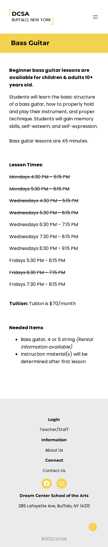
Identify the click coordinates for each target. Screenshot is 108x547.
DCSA (20, 13)
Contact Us (54, 470)
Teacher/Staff (54, 429)
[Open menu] (95, 17)
